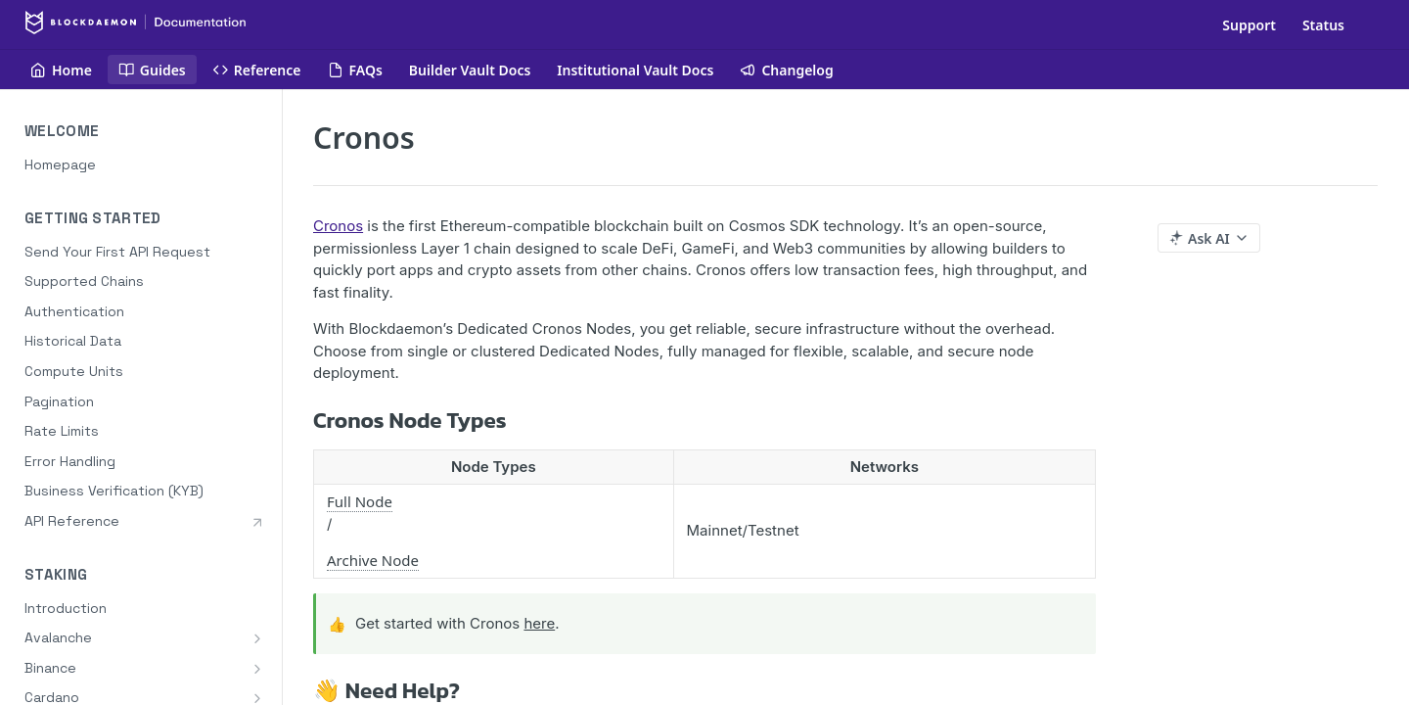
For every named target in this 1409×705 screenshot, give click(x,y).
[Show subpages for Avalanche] (257, 638)
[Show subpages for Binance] (257, 669)
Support (1249, 25)
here (539, 623)
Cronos (338, 225)
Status (1323, 25)
